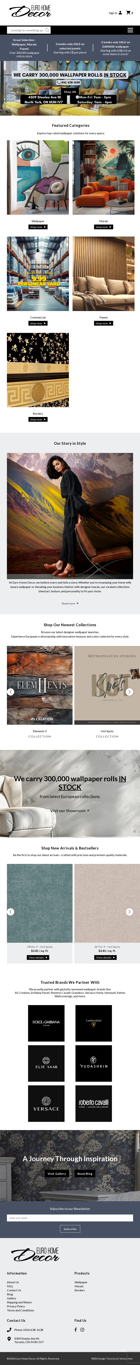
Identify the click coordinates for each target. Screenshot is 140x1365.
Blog (10, 1294)
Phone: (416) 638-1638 (28, 1329)
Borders (80, 1290)
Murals (79, 1286)
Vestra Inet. (126, 1358)
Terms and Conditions (20, 1310)
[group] (40, 694)
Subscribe (70, 1229)
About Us (13, 1282)
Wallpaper (81, 1282)
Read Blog (84, 1173)
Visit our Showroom (70, 810)
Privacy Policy (16, 1306)
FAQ (10, 1286)
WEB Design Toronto (103, 1358)
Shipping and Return (19, 1302)
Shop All (70, 91)
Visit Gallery (57, 1173)
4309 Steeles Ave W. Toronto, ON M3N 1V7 (29, 1340)
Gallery (11, 1298)
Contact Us (14, 1290)
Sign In (115, 13)
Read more (70, 603)
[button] (130, 30)
